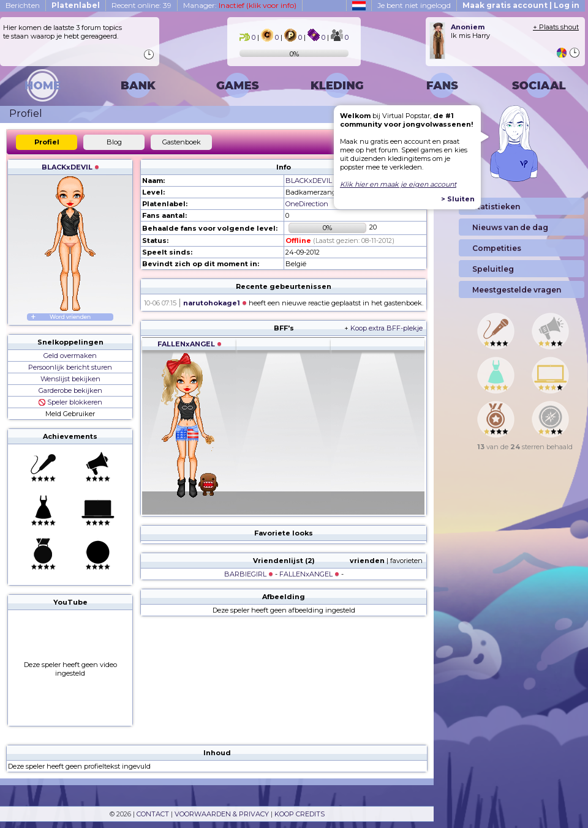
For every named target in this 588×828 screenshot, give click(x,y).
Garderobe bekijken (70, 390)
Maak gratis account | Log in (520, 5)
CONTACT (153, 814)
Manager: (239, 5)
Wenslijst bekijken (70, 379)
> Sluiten (458, 199)
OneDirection (306, 204)
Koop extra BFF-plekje (386, 328)
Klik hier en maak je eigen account (398, 184)
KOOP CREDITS (299, 814)
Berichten (23, 5)
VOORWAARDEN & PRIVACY (222, 814)
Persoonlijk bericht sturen (70, 367)
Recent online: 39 (141, 5)
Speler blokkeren (70, 402)
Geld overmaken (70, 355)
